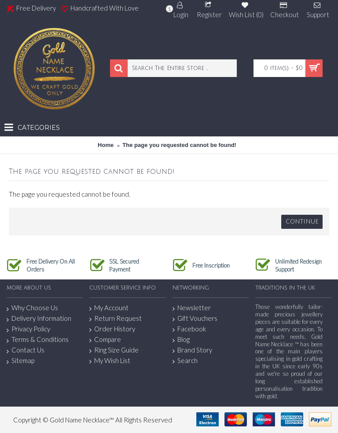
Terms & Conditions (38, 339)
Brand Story (192, 350)
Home (106, 145)
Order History (112, 329)
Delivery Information (39, 318)
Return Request (115, 318)
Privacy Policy (28, 329)
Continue (302, 222)
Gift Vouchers (195, 318)
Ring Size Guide (114, 350)
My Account (109, 308)
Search (185, 360)
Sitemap (20, 360)
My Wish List (109, 360)
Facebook (189, 329)
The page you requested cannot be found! (179, 145)
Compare (105, 339)
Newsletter (192, 308)
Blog (181, 339)
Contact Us (25, 350)
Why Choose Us (32, 308)
